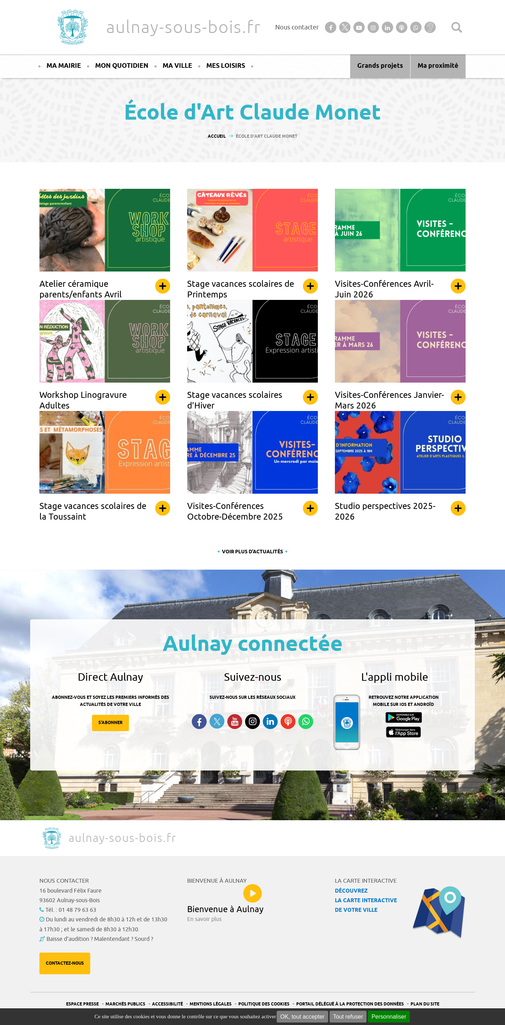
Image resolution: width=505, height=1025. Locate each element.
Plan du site (425, 1004)
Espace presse (82, 1004)
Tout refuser (348, 1017)
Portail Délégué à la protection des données (350, 1004)
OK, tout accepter (302, 1017)
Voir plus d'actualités (252, 552)
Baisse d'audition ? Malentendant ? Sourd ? (100, 939)
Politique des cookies (263, 1004)
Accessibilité (167, 1004)
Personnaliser (388, 1017)
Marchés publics (125, 1004)
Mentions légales (211, 1004)
